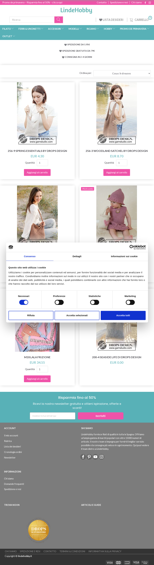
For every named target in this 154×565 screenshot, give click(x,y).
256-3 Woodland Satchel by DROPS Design (117, 150)
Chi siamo (136, 2)
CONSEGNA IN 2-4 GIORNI (78, 57)
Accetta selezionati (77, 315)
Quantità (30, 162)
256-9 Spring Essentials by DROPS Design (37, 150)
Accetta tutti (123, 315)
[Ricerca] (58, 19)
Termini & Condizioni (72, 551)
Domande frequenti (14, 484)
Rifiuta (31, 315)
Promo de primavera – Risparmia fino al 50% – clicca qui (32, 2)
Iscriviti (100, 416)
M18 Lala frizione (37, 357)
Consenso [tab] (29, 256)
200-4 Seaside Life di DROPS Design (116, 357)
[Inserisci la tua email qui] (52, 415)
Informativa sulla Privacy (104, 551)
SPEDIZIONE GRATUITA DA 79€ (78, 51)
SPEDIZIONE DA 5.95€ (78, 44)
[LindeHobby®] (76, 9)
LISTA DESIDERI (111, 19)
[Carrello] (140, 19)
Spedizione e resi (119, 2)
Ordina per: (85, 72)
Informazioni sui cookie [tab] (124, 256)
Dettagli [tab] (77, 256)
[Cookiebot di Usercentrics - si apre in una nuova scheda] (132, 247)
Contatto (102, 2)
